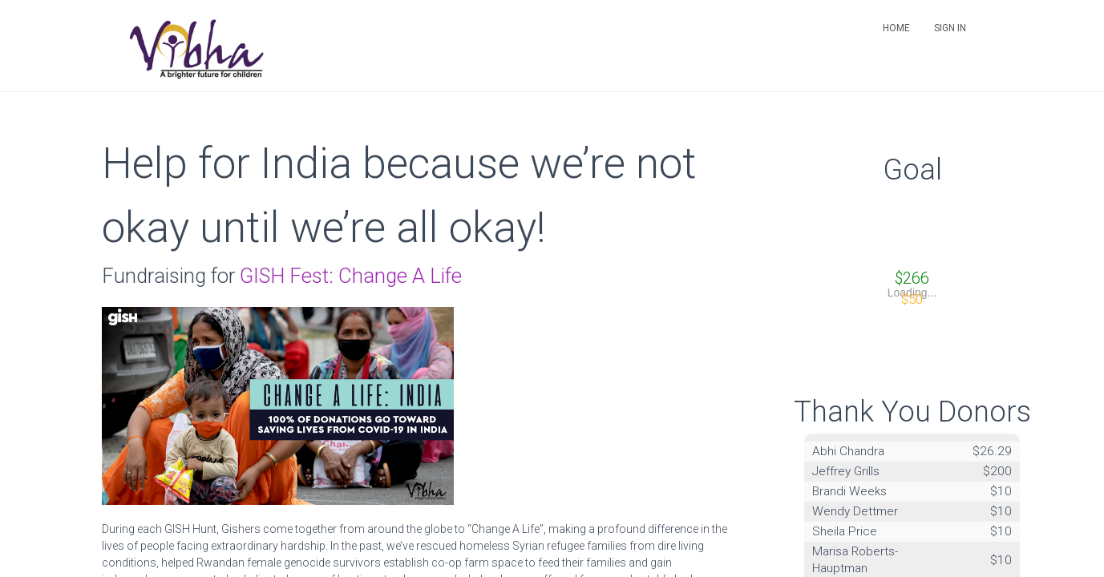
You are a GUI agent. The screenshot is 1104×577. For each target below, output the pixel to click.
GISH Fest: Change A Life (351, 276)
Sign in (950, 28)
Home (896, 28)
